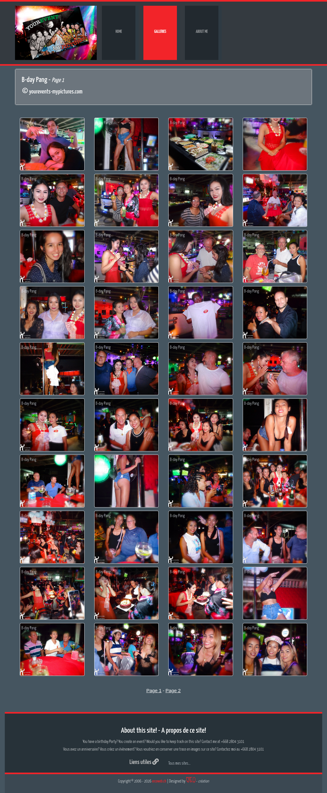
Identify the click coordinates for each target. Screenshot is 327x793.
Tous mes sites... (179, 763)
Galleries (160, 32)
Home (119, 32)
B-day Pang (28, 123)
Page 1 (154, 690)
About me (202, 32)
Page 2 (173, 690)
